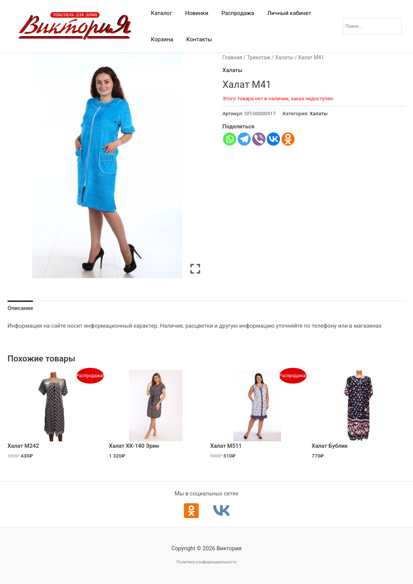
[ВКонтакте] (221, 510)
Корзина (161, 39)
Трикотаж (258, 57)
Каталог (160, 13)
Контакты (196, 39)
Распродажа (233, 13)
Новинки (193, 13)
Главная (232, 57)
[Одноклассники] (191, 510)
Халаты (284, 57)
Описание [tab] (20, 308)
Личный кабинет (283, 13)
